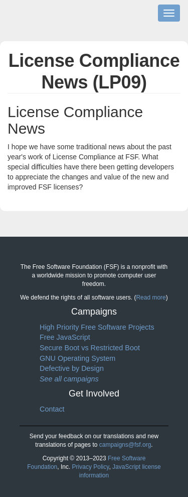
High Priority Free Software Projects (97, 327)
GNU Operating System (77, 358)
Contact (52, 409)
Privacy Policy (90, 466)
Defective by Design (72, 368)
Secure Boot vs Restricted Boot (90, 348)
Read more (150, 297)
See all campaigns (69, 379)
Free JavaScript (65, 337)
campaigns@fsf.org (125, 444)
